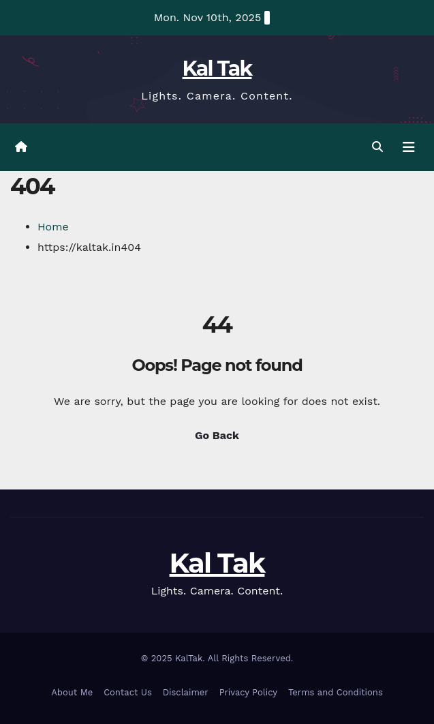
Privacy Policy (248, 692)
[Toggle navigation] (409, 147)
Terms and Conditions (335, 692)
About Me (72, 692)
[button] (377, 146)
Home (53, 226)
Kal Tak (217, 68)
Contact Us (128, 692)
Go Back (217, 435)
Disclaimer (185, 692)
